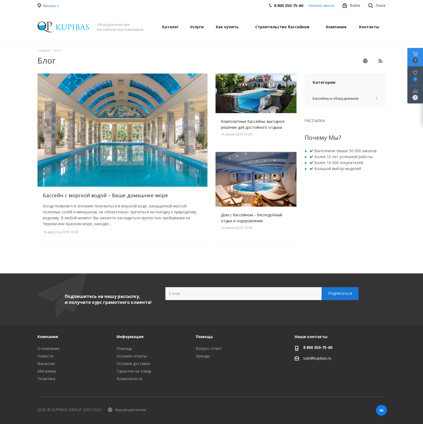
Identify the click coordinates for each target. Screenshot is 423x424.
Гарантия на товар (134, 371)
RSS (380, 60)
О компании (48, 348)
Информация (130, 336)
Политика (46, 378)
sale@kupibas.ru (317, 358)
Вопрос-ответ (209, 348)
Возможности (129, 378)
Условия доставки (133, 363)
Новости (45, 356)
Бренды (203, 356)
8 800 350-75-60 (317, 347)
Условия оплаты (132, 356)
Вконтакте (381, 410)
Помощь (124, 348)
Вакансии (46, 363)
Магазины (46, 371)
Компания (47, 336)
